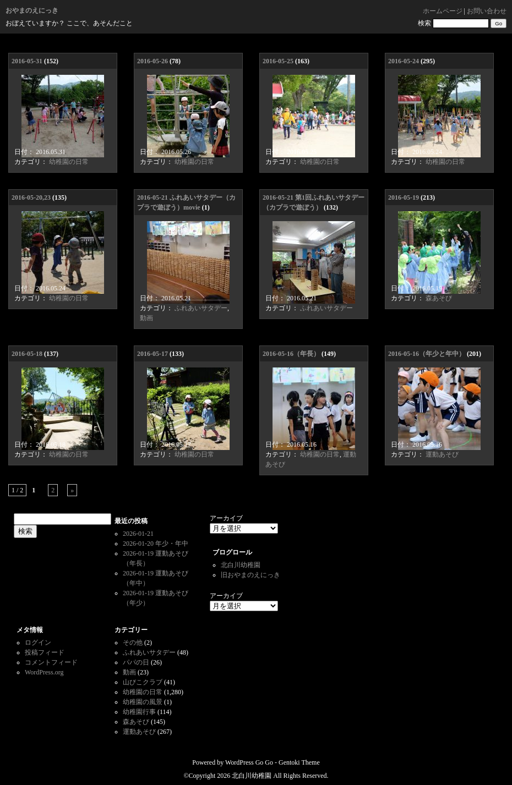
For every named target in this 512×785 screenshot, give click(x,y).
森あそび (439, 298)
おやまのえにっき (32, 10)
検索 (424, 23)
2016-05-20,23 (31, 197)
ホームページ (442, 11)
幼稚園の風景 (142, 702)
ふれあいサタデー (201, 308)
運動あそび (442, 454)
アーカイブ (226, 518)
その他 (133, 642)
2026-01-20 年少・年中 (155, 543)
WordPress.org (44, 672)
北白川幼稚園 (240, 565)
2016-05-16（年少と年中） (426, 354)
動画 (146, 318)
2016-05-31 (27, 61)
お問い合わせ (486, 11)
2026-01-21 (138, 533)
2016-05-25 (278, 61)
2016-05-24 (403, 61)
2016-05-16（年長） (291, 354)
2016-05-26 (152, 61)
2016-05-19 (403, 197)
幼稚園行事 (139, 712)
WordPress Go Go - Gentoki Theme (272, 762)
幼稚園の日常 (69, 162)
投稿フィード (44, 652)
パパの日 (136, 662)
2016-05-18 (27, 354)
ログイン (38, 642)
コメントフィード (51, 662)
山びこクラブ (142, 682)
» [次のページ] (72, 490)
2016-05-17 (152, 354)
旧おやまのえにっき (250, 575)
